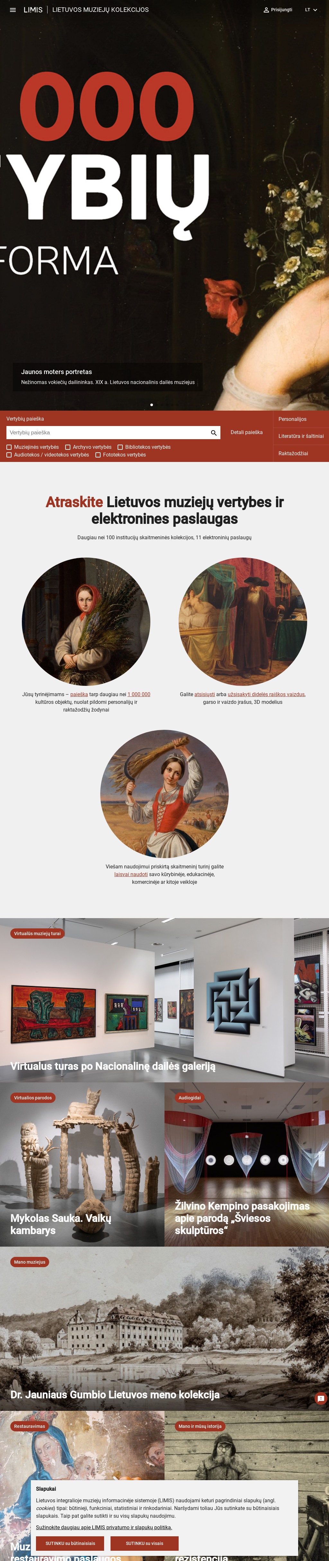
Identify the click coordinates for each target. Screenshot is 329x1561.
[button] (151, 405)
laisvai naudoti (131, 874)
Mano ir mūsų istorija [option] (200, 1426)
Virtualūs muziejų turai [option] (37, 933)
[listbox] (37, 933)
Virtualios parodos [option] (33, 1098)
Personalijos (293, 419)
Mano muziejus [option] (29, 1262)
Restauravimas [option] (29, 1426)
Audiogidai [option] (190, 1098)
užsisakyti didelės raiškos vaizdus (266, 694)
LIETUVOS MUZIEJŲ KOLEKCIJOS (100, 9)
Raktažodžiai (293, 453)
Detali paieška (247, 432)
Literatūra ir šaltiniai (301, 436)
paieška (79, 694)
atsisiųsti (204, 694)
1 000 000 (139, 694)
